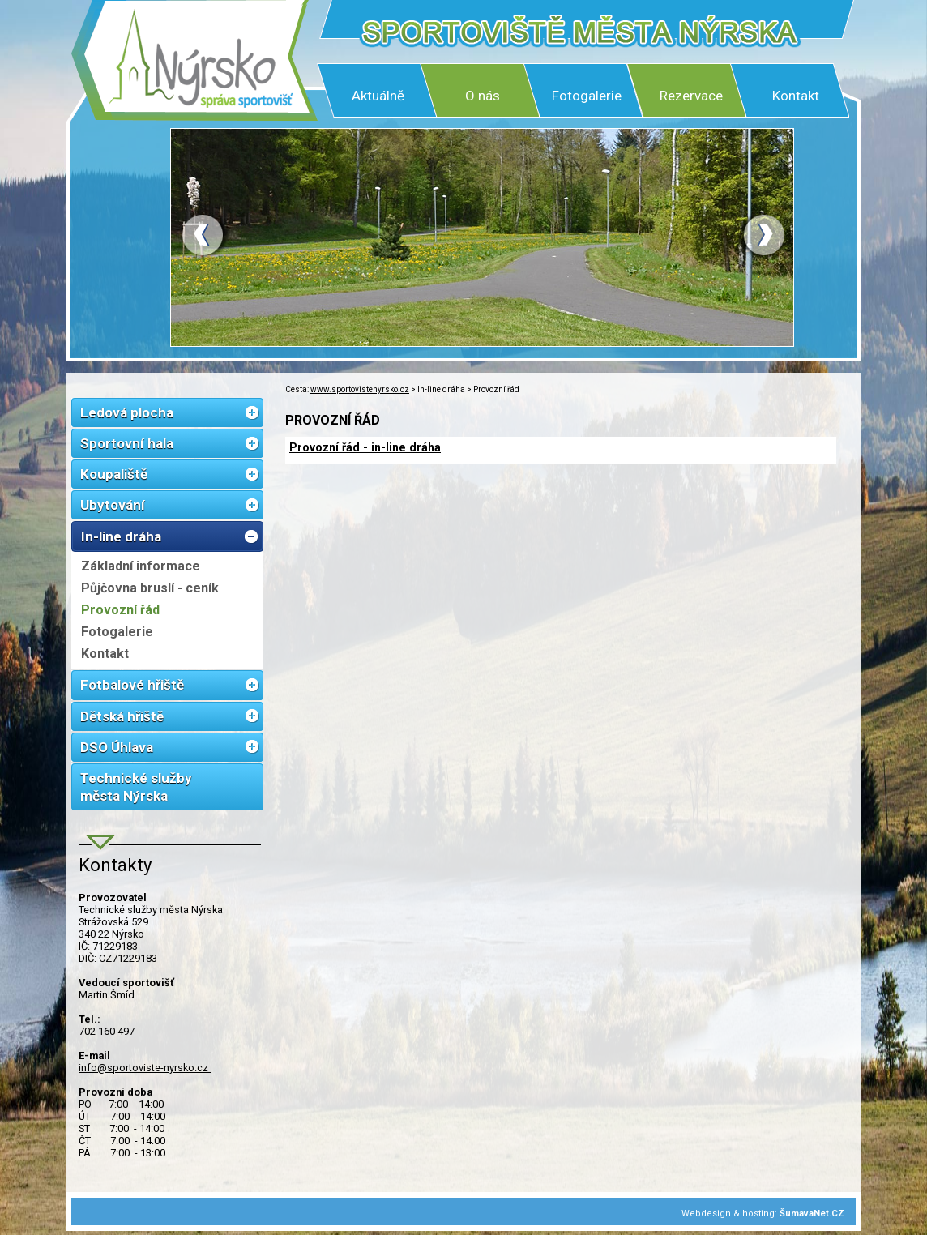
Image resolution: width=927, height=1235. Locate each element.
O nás (482, 96)
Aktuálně (378, 96)
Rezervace (691, 96)
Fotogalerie (587, 96)
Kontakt (795, 96)
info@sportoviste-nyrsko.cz (145, 1068)
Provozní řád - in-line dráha (365, 447)
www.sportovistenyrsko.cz (359, 389)
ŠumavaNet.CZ (812, 1213)
